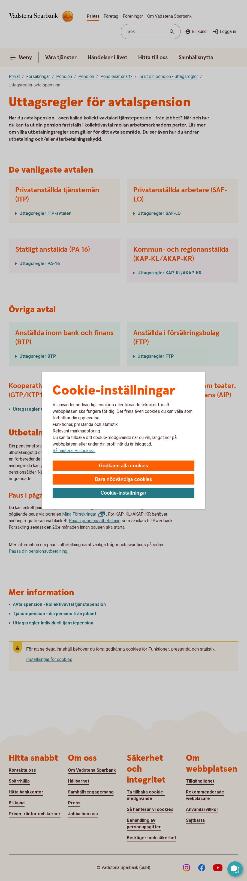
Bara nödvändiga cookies (123, 479)
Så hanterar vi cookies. (74, 450)
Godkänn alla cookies (123, 465)
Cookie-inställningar (124, 493)
